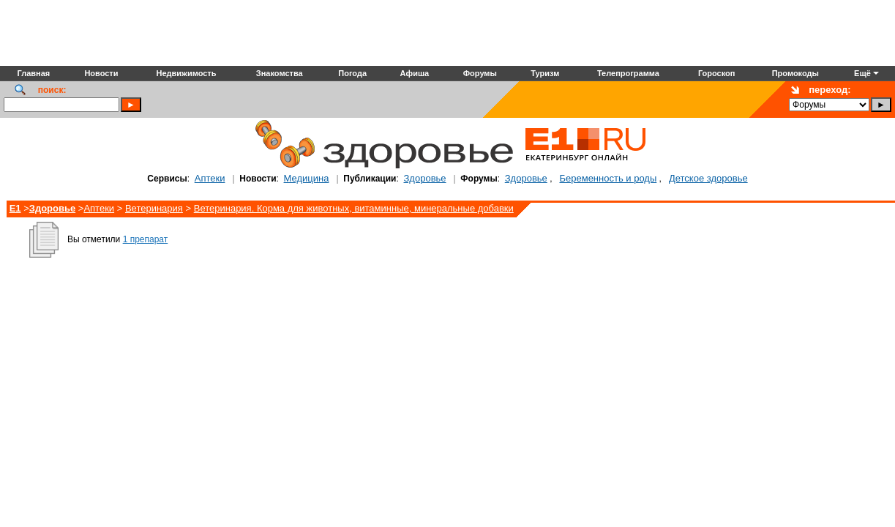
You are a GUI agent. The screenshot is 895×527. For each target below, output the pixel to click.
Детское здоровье (708, 178)
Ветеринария (154, 208)
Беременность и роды (607, 178)
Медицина (306, 178)
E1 (15, 208)
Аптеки (210, 178)
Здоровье (425, 178)
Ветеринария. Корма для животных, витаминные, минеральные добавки (354, 208)
